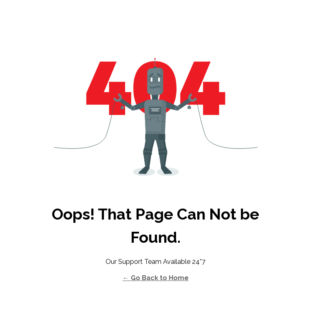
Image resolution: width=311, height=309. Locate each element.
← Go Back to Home (156, 278)
